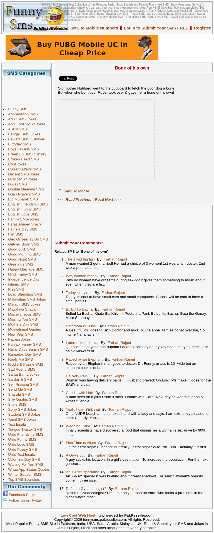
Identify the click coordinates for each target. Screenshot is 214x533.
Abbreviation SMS (21, 114)
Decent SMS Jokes (22, 174)
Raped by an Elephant (84, 359)
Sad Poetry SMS (20, 369)
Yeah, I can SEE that (83, 409)
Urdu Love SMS (20, 444)
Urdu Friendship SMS (24, 434)
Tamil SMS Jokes (21, 419)
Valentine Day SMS (23, 459)
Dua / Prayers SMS (22, 194)
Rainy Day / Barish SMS (26, 349)
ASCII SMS (16, 129)
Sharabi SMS (18, 394)
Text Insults (16, 424)
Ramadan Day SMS (23, 354)
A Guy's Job (76, 455)
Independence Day (22, 279)
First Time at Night (81, 443)
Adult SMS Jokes (21, 119)
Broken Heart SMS (22, 159)
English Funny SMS (23, 209)
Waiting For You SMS (24, 464)
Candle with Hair (79, 393)
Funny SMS (16, 109)
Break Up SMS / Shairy (26, 154)
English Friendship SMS (26, 204)
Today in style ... (79, 293)
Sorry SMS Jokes (21, 409)
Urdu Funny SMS (21, 439)
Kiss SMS (15, 289)
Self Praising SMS (21, 384)
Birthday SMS (18, 144)
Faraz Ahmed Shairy (23, 224)
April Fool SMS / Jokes (25, 124)
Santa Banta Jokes (22, 374)
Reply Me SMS (19, 359)
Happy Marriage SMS (24, 269)
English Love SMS (22, 214)
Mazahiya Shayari (21, 309)
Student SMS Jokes (23, 414)
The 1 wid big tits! (80, 259)
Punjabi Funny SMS (23, 344)
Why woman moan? (82, 276)
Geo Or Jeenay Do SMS (27, 239)
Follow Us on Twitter (25, 500)
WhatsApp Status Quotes (27, 469)
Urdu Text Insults (20, 454)
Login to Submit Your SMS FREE (156, 28)
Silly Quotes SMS (21, 399)
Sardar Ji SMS (19, 379)
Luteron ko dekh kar (82, 343)
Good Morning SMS (23, 254)
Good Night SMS (20, 259)
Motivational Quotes (23, 329)
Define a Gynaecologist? (86, 489)
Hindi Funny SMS (21, 274)
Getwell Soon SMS (22, 244)
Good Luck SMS (20, 249)
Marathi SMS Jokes (23, 304)
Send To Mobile (76, 191)
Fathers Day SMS (21, 229)
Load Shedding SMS (24, 294)
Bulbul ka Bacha (79, 309)
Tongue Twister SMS (24, 429)
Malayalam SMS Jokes (25, 299)
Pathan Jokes (18, 339)
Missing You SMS (21, 319)
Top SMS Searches (22, 479)
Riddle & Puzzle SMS (24, 364)
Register (202, 28)
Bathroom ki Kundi (81, 326)
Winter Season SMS (23, 474)
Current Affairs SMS (23, 169)
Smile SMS (16, 404)
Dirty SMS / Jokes (21, 179)
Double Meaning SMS (25, 189)
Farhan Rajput (115, 259)
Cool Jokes (16, 164)
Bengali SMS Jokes (23, 134)
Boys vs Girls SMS (22, 149)
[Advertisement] (28, 89)
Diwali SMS (16, 184)
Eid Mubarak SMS (21, 199)
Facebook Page (22, 495)
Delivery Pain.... (79, 376)
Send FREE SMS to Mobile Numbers (82, 28)
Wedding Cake (78, 426)
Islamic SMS (17, 284)
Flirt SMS (14, 234)
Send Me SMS (19, 389)
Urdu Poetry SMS (21, 449)
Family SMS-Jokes (22, 219)
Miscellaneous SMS (23, 314)
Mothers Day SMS (22, 324)
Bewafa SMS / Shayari (25, 139)
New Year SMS (19, 334)
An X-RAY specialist (82, 472)
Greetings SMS (19, 264)
